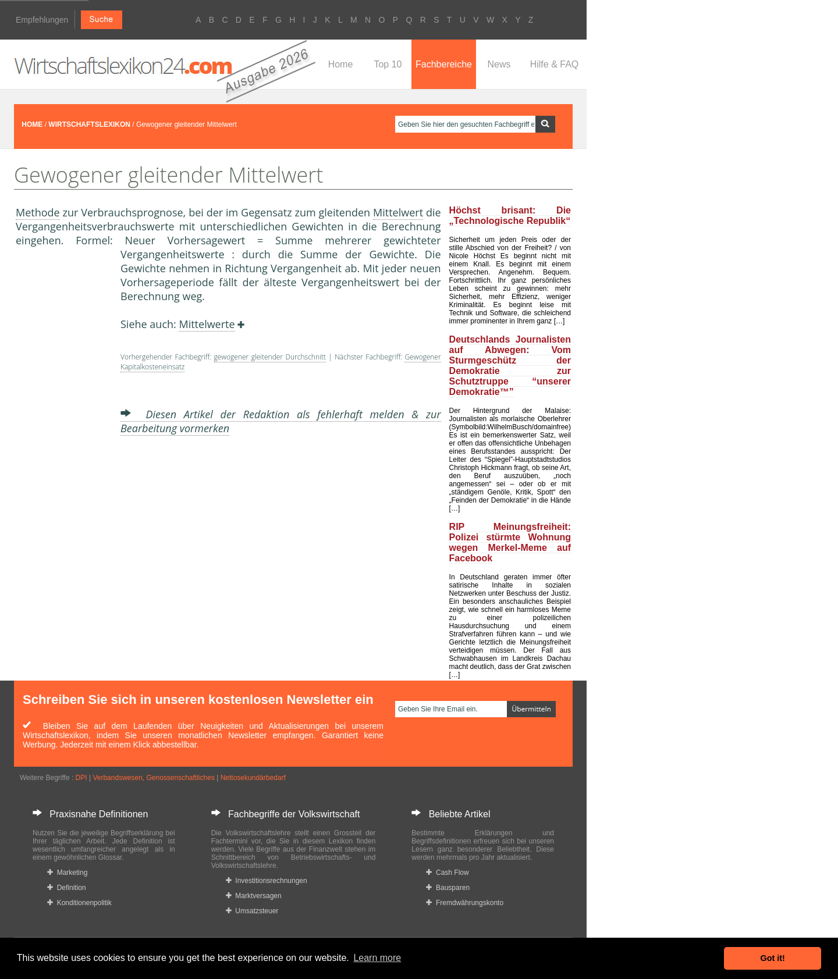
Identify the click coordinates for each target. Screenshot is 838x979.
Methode (38, 212)
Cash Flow (447, 872)
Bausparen (448, 888)
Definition (66, 888)
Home (340, 64)
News (498, 64)
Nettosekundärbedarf (253, 778)
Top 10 (388, 64)
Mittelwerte (207, 324)
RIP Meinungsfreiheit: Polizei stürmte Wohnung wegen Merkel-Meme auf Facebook (510, 542)
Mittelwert (398, 212)
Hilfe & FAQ (554, 64)
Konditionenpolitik (79, 903)
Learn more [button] (377, 958)
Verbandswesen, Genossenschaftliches (153, 778)
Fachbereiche (444, 64)
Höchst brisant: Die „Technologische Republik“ (510, 215)
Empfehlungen (42, 19)
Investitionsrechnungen (266, 881)
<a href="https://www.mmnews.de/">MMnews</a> (62, 440)
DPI (81, 778)
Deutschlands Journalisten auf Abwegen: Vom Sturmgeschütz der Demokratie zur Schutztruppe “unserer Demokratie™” (510, 365)
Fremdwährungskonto (464, 903)
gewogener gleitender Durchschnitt (270, 357)
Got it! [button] (773, 958)
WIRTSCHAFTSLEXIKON (89, 124)
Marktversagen (254, 896)
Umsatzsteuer (252, 911)
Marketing (67, 872)
